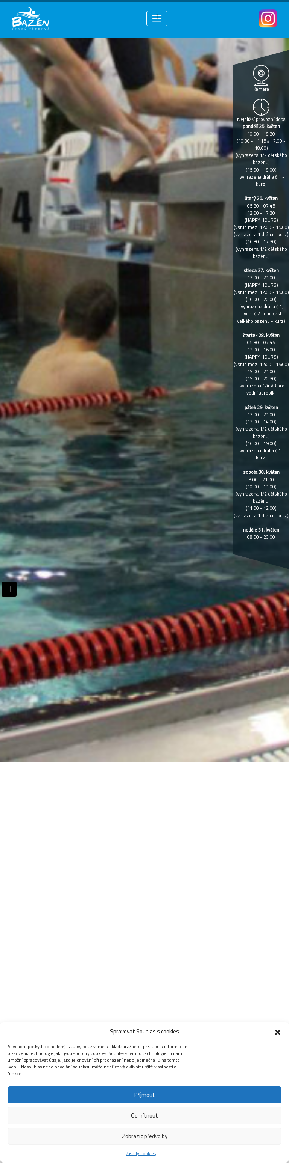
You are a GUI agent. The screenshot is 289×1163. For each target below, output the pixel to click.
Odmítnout (144, 1115)
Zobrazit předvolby (144, 1136)
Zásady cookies (141, 1153)
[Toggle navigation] (156, 18)
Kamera (261, 89)
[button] (277, 1031)
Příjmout (144, 1095)
